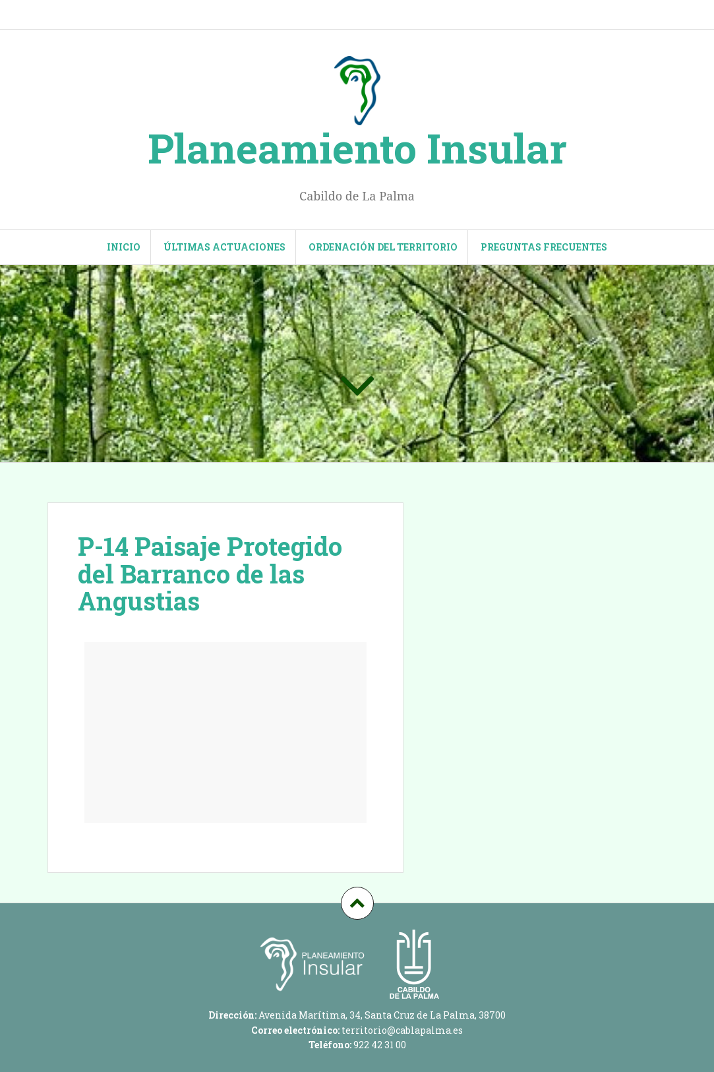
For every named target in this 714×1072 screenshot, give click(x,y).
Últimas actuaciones (224, 247)
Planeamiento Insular (357, 148)
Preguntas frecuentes (544, 247)
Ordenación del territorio (383, 247)
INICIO (123, 247)
